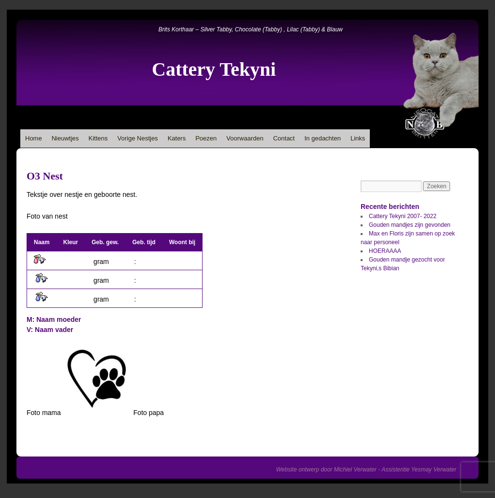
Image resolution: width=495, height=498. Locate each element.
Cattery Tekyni (214, 69)
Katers (177, 138)
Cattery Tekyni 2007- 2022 (403, 216)
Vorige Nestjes (137, 138)
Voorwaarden (244, 138)
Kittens (98, 138)
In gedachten (323, 138)
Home (33, 138)
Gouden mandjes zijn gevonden (410, 224)
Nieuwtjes (65, 138)
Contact (284, 138)
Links (357, 138)
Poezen (206, 138)
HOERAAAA (385, 251)
